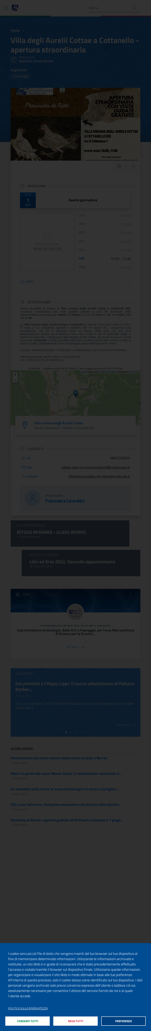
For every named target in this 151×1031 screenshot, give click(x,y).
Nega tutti (75, 1021)
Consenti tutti (27, 1021)
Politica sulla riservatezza (28, 1008)
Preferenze (123, 1021)
